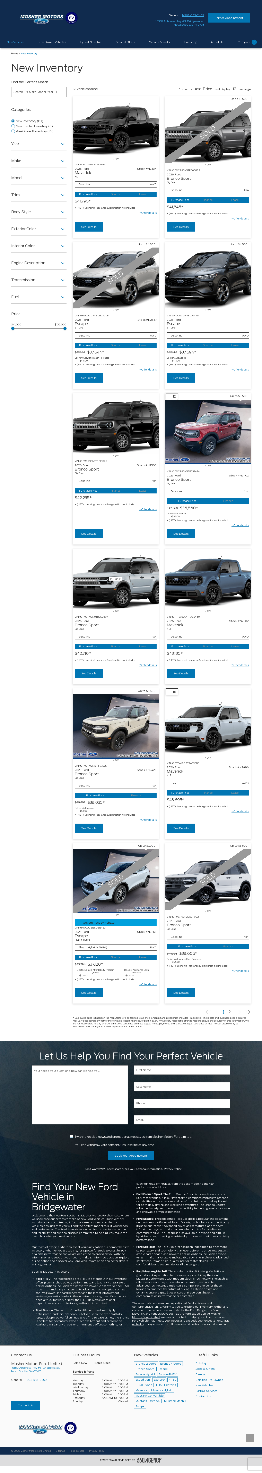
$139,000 (61, 324)
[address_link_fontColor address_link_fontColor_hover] (180, 22)
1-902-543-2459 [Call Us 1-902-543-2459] (193, 15)
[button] (148, 213)
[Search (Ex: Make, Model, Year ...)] (38, 92)
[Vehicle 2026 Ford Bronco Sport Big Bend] (116, 423)
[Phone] (182, 1103)
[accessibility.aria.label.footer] (149, 1460)
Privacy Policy (173, 1169)
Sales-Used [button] (103, 1363)
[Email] (182, 1119)
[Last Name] (182, 1086)
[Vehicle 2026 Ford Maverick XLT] (116, 126)
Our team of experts (45, 1247)
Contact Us (25, 1405)
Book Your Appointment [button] (131, 1155)
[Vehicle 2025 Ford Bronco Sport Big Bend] (208, 432)
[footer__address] (39, 1369)
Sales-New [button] (80, 1363)
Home (14, 53)
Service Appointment (229, 17)
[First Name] (182, 1070)
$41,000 (16, 324)
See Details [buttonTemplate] (88, 226)
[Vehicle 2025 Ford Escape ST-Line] (208, 278)
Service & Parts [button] (83, 1372)
